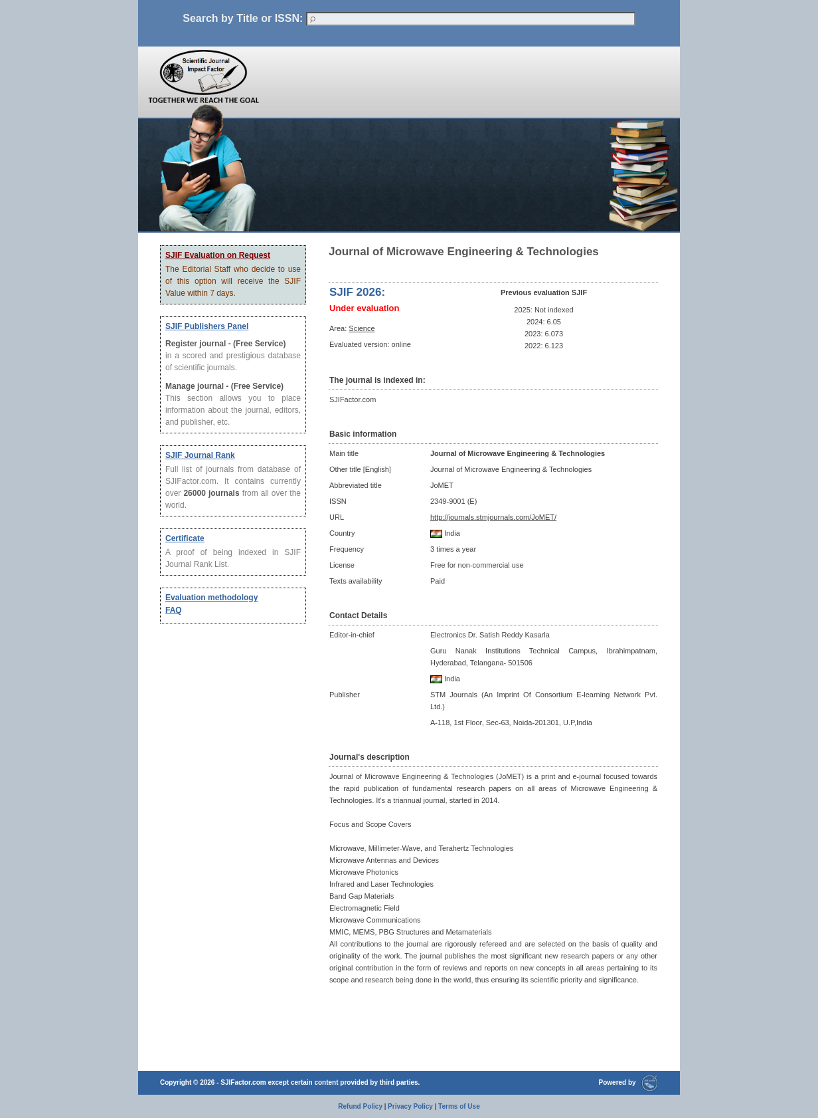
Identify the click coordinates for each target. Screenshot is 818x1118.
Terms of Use (459, 1106)
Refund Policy (360, 1106)
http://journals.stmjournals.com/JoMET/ (493, 517)
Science (361, 328)
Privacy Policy (410, 1106)
